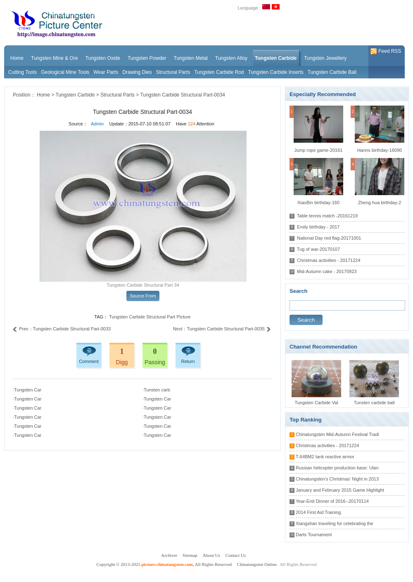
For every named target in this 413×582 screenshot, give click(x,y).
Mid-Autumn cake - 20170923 (326, 271)
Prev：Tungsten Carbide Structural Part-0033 (62, 329)
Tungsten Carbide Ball (332, 72)
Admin (97, 123)
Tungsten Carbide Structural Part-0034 (182, 95)
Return (188, 361)
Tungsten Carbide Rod (219, 72)
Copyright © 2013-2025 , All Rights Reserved (165, 564)
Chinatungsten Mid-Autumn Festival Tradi (337, 434)
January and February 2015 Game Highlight (340, 490)
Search (306, 320)
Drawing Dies (137, 72)
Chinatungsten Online (257, 564)
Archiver (169, 555)
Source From (143, 295)
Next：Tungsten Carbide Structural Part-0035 (222, 329)
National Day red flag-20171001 (329, 238)
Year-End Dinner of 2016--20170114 (332, 501)
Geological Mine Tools (65, 72)
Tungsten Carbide (75, 95)
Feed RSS (385, 51)
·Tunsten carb (156, 389)
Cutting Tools (22, 72)
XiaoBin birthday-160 (318, 202)
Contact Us (235, 555)
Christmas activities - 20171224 (328, 260)
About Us (211, 555)
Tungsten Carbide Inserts (276, 72)
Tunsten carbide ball (374, 402)
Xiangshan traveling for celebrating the (334, 523)
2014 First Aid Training (318, 512)
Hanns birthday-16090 (379, 150)
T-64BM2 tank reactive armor (325, 456)
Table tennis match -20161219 (327, 215)
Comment (89, 361)
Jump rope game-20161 (318, 150)
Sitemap (190, 555)
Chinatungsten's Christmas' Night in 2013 (337, 478)
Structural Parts (173, 72)
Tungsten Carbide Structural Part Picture (150, 316)
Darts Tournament (314, 534)
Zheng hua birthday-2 (379, 202)
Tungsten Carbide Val (316, 402)
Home (43, 95)
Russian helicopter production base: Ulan (337, 467)
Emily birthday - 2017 (318, 226)
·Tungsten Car (27, 389)
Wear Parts (105, 72)
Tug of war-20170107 (318, 249)
